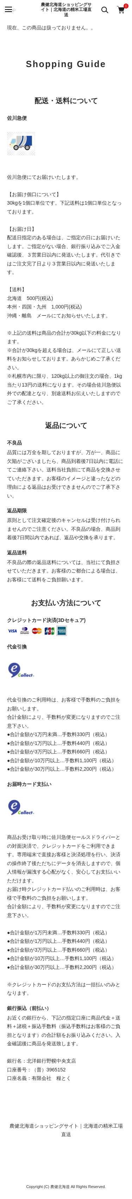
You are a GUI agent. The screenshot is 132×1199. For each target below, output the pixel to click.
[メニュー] (8, 9)
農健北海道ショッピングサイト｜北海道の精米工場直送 (66, 9)
